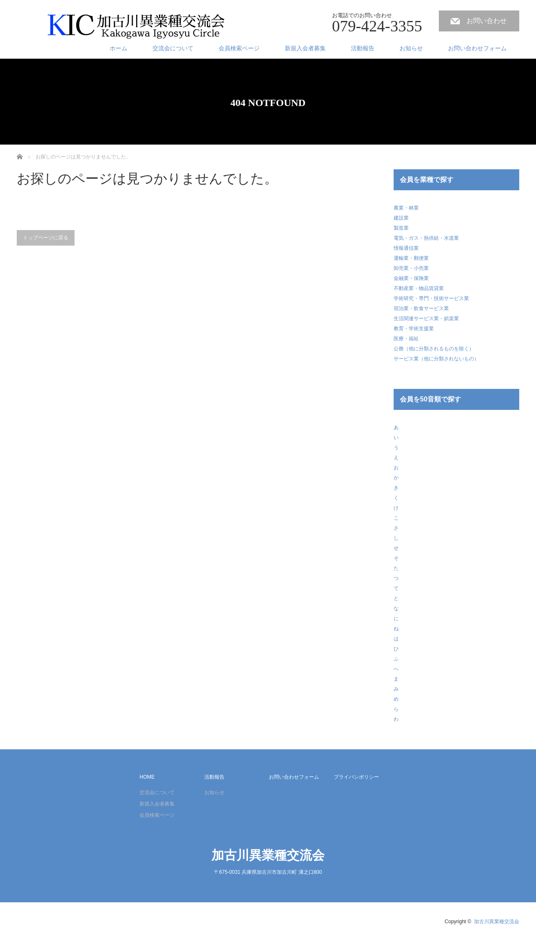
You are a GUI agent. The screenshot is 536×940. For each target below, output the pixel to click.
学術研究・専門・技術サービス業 (431, 298)
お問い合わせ (486, 20)
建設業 (401, 218)
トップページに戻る (45, 238)
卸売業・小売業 (411, 268)
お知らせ (411, 48)
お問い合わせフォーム (477, 48)
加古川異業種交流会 (268, 855)
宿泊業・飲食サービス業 (421, 308)
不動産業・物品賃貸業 (419, 288)
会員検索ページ (239, 48)
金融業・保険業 (411, 278)
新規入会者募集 (305, 48)
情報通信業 (406, 248)
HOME (147, 776)
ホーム (118, 48)
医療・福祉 (406, 339)
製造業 (401, 228)
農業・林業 (406, 208)
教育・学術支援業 (414, 328)
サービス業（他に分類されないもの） (436, 359)
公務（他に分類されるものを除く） (434, 349)
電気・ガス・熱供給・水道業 (426, 238)
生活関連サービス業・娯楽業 (426, 318)
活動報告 (362, 48)
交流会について (172, 48)
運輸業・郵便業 (411, 258)
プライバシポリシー (356, 776)
